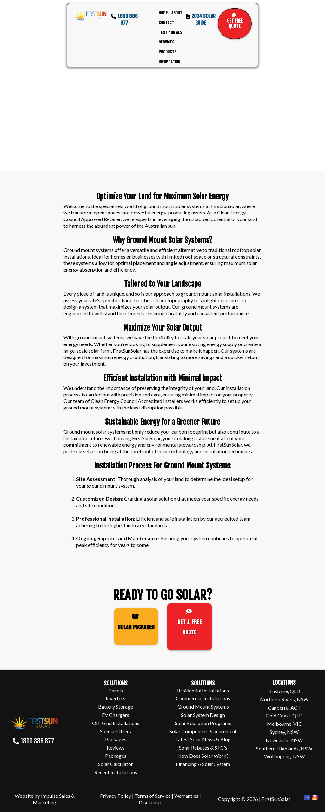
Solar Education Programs (203, 723)
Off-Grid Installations (115, 723)
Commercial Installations (203, 698)
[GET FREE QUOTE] (235, 23)
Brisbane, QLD (284, 691)
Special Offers (115, 731)
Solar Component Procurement (203, 731)
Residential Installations (203, 690)
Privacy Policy (115, 796)
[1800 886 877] (34, 743)
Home (163, 13)
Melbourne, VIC (284, 724)
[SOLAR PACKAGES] (136, 626)
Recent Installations (115, 772)
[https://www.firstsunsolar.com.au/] (90, 15)
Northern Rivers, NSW (284, 699)
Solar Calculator (115, 764)
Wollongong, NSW (284, 756)
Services (166, 42)
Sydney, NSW (284, 732)
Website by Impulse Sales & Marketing (45, 799)
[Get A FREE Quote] (189, 626)
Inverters (115, 698)
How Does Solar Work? (203, 756)
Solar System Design (203, 715)
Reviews (116, 747)
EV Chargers (115, 715)
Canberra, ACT (284, 707)
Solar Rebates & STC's (203, 747)
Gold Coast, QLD (284, 715)
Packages (115, 739)
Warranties (186, 796)
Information (169, 62)
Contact (166, 23)
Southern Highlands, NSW (284, 748)
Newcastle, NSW (284, 740)
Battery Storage (115, 707)
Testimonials (170, 32)
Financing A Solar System (203, 764)
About (176, 13)
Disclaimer (150, 802)
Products (167, 52)
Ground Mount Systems (203, 707)
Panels (116, 690)
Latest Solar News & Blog (203, 739)
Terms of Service (153, 796)
